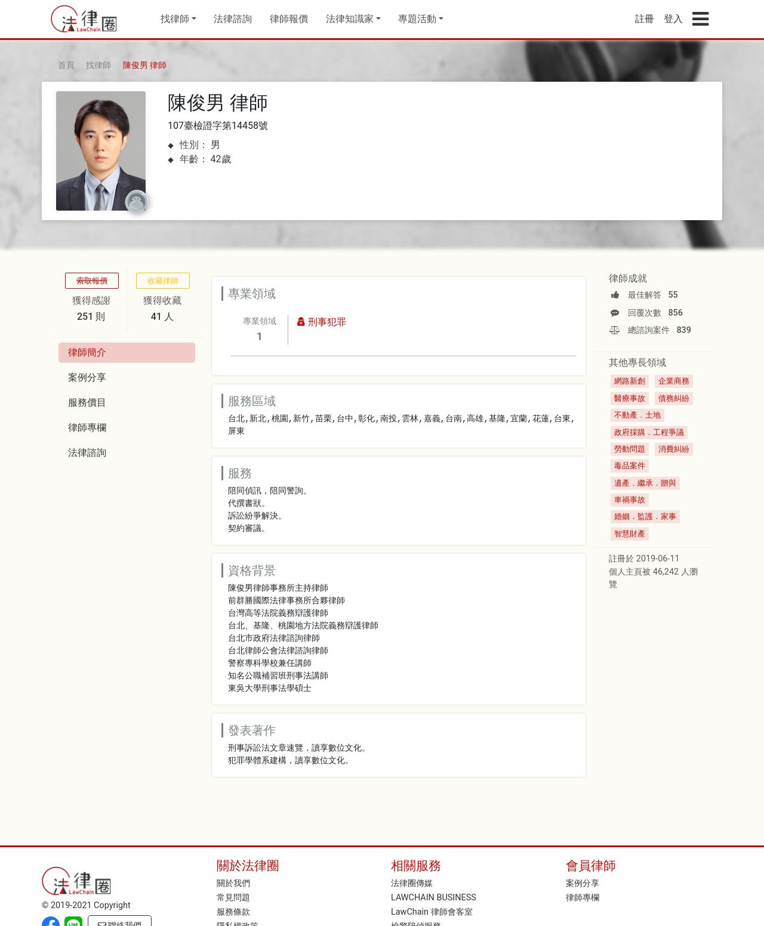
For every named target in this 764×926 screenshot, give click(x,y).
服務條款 (233, 912)
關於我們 (233, 883)
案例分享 (582, 883)
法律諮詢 (233, 18)
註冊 (644, 18)
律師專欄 (582, 898)
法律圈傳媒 (412, 883)
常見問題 (233, 898)
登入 (673, 18)
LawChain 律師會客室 (432, 912)
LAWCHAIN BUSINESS (433, 898)
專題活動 (417, 18)
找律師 (175, 18)
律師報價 (289, 18)
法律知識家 (350, 18)
